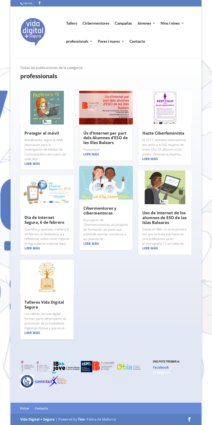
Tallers (71, 23)
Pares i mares (109, 42)
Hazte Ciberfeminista (163, 133)
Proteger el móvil (41, 133)
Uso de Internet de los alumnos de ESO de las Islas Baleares (164, 217)
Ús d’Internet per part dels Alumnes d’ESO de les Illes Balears (105, 138)
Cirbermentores (96, 23)
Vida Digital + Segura (37, 419)
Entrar (24, 408)
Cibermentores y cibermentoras (100, 210)
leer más (32, 164)
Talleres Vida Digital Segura (44, 304)
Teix (81, 419)
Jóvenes (144, 23)
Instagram (161, 372)
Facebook (161, 367)
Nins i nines (170, 23)
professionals (77, 42)
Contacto (137, 42)
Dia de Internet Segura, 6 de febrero (44, 220)
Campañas (123, 23)
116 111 (27, 3)
